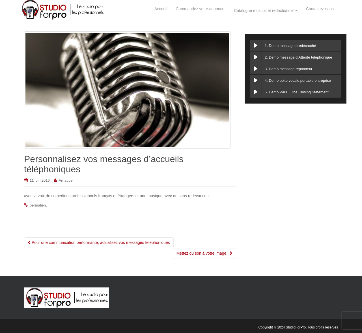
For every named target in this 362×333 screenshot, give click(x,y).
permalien (38, 205)
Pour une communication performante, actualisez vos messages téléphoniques (99, 242)
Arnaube (66, 180)
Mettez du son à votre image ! (204, 253)
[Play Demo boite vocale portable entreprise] (256, 80)
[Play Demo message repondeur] (256, 68)
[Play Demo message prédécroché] (256, 45)
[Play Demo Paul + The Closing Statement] (256, 92)
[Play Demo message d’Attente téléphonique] (256, 57)
